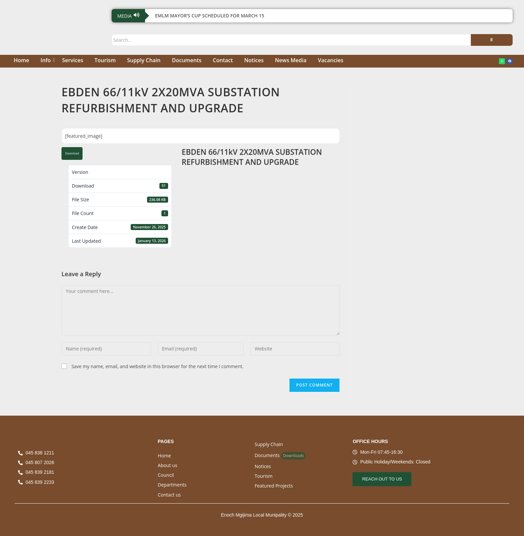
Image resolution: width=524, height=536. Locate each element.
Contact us (169, 495)
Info (46, 60)
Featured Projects (274, 486)
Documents (186, 60)
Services (72, 60)
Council (166, 475)
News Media (290, 60)
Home (21, 60)
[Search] (291, 40)
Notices (254, 60)
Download (72, 153)
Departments (172, 485)
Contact (223, 60)
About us (167, 465)
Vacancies (330, 60)
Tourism (105, 60)
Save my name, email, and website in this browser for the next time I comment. (158, 366)
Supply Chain (143, 60)
